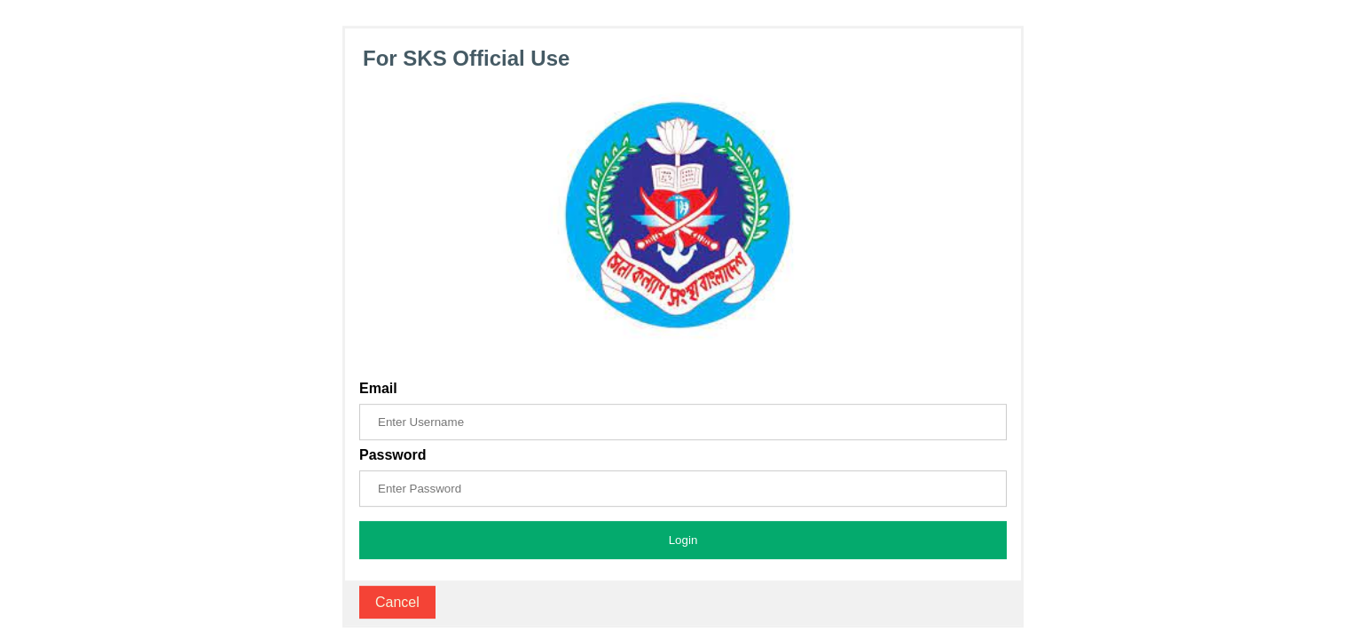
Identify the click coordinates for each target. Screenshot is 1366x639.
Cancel (397, 602)
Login (683, 540)
